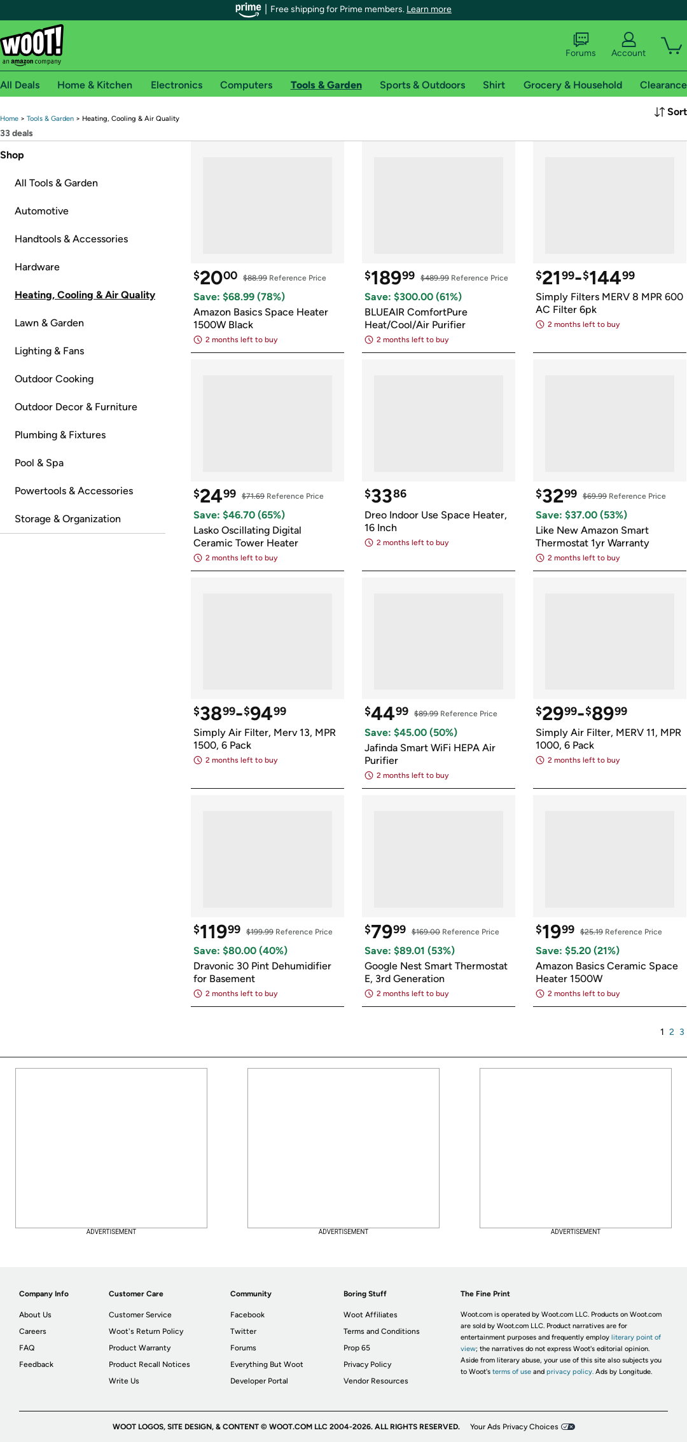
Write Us (124, 1380)
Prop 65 (357, 1347)
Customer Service (140, 1314)
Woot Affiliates (371, 1314)
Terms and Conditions (382, 1331)
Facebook (247, 1314)
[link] (9, 118)
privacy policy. (569, 1372)
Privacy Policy (367, 1364)
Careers (32, 1331)
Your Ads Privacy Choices (514, 1426)
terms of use (511, 1372)
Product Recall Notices (149, 1364)
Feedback (36, 1364)
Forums (581, 45)
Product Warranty (139, 1347)
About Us (35, 1314)
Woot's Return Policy (146, 1331)
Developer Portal (259, 1380)
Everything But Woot (266, 1364)
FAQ (26, 1347)
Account (628, 45)
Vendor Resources (376, 1380)
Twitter (243, 1331)
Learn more (429, 9)
